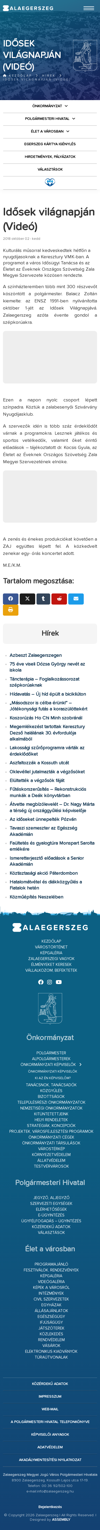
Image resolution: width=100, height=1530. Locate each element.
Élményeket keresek (51, 965)
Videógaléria (51, 1282)
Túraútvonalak (51, 1357)
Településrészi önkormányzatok (51, 1103)
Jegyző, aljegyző (51, 1198)
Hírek (49, 75)
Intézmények (51, 1293)
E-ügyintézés (51, 1215)
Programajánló (51, 1264)
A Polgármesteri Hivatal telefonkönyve (50, 1422)
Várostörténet (51, 947)
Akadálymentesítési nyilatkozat (50, 1460)
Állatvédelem (51, 1161)
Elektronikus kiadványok (51, 1352)
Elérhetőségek (51, 1209)
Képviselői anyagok (50, 1435)
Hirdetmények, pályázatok (50, 157)
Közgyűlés (51, 1091)
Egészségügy (51, 1317)
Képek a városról (51, 1288)
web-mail (50, 1409)
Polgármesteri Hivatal (47, 119)
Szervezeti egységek (51, 1204)
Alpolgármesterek (51, 1059)
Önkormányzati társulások (51, 1143)
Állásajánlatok (51, 1311)
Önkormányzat (47, 106)
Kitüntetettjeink (51, 1114)
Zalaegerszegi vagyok (51, 959)
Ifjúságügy (51, 1323)
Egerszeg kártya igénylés (50, 144)
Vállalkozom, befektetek (51, 970)
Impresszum (50, 1396)
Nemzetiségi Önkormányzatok (51, 1108)
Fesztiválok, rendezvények (51, 1270)
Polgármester (51, 1053)
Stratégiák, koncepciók (51, 1126)
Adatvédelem (50, 1447)
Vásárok (51, 1346)
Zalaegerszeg (28, 8)
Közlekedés (51, 1334)
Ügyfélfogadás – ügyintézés (51, 1221)
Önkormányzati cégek (51, 1137)
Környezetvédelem (51, 1155)
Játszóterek (51, 1328)
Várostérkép (51, 1149)
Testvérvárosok (51, 1166)
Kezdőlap (17, 75)
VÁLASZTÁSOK (50, 169)
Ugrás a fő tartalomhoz (83, 2)
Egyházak (51, 1305)
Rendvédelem (51, 1340)
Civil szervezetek (51, 1299)
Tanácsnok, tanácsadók (51, 1085)
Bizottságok (51, 1097)
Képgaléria (51, 953)
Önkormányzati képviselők (48, 1065)
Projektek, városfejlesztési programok (51, 1132)
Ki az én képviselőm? (53, 1078)
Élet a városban (47, 131)
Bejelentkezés (50, 1507)
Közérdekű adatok (51, 1227)
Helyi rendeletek (51, 1120)
